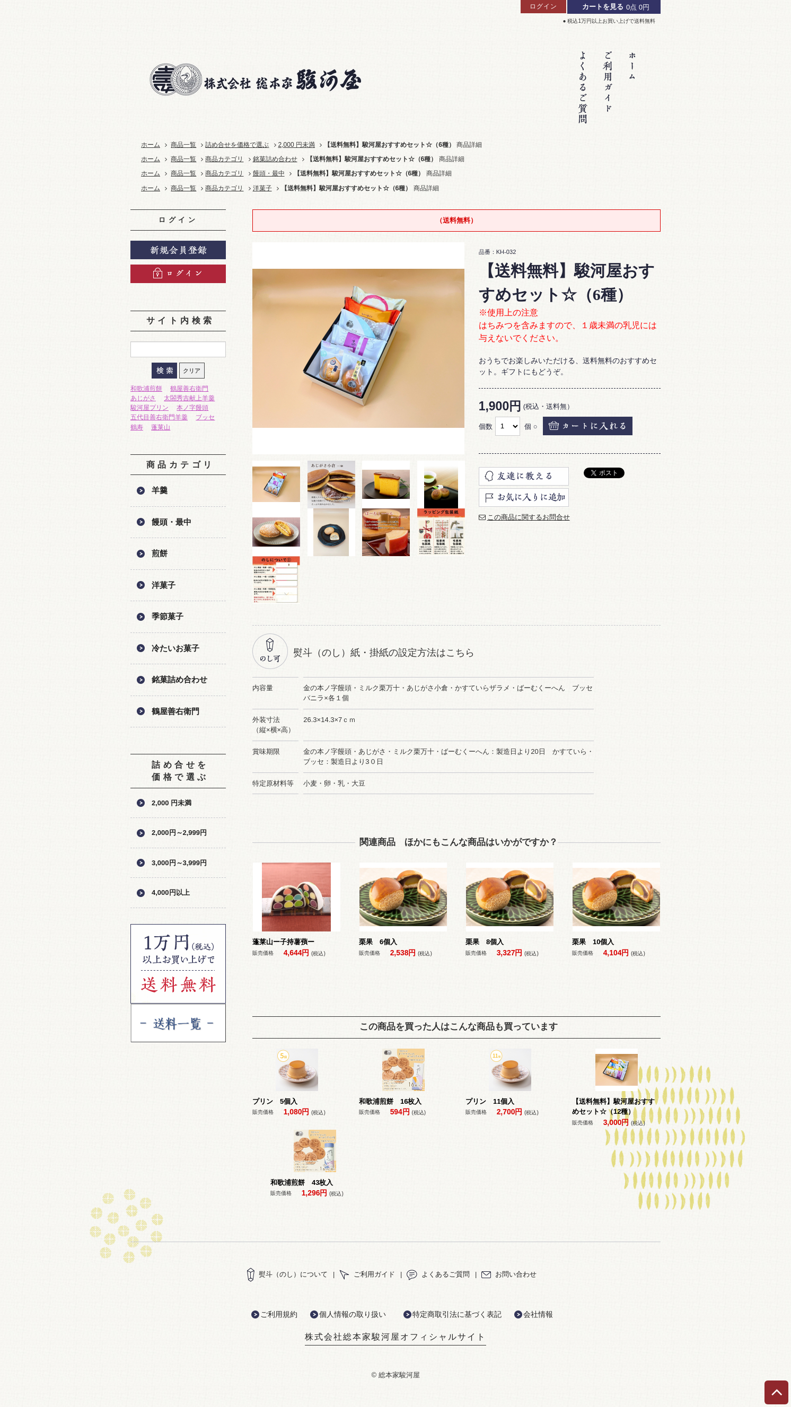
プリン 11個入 (489, 1101)
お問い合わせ (509, 1274)
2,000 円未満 (296, 144)
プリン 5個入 (274, 1101)
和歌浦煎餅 (146, 388)
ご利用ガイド (367, 1274)
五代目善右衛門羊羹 (159, 417)
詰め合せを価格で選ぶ (237, 144)
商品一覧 (183, 144)
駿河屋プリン (149, 407)
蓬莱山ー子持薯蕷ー (283, 942)
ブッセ (205, 417)
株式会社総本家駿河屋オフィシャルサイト (395, 1336)
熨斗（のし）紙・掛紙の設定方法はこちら (383, 652)
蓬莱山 (160, 427)
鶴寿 (136, 427)
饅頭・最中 (269, 173)
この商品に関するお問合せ (528, 517)
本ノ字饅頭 (192, 407)
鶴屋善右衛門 (189, 388)
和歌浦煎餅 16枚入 (390, 1101)
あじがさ (143, 398)
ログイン (543, 6)
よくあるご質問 (438, 1274)
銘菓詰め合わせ (275, 159)
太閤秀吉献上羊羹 (189, 398)
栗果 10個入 (593, 942)
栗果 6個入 (378, 942)
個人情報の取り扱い (352, 1314)
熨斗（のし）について (287, 1274)
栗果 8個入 (484, 942)
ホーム (150, 144)
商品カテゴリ (224, 159)
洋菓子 (262, 188)
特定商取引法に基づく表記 (457, 1314)
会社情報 (538, 1314)
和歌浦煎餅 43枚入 (301, 1182)
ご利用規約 (278, 1314)
